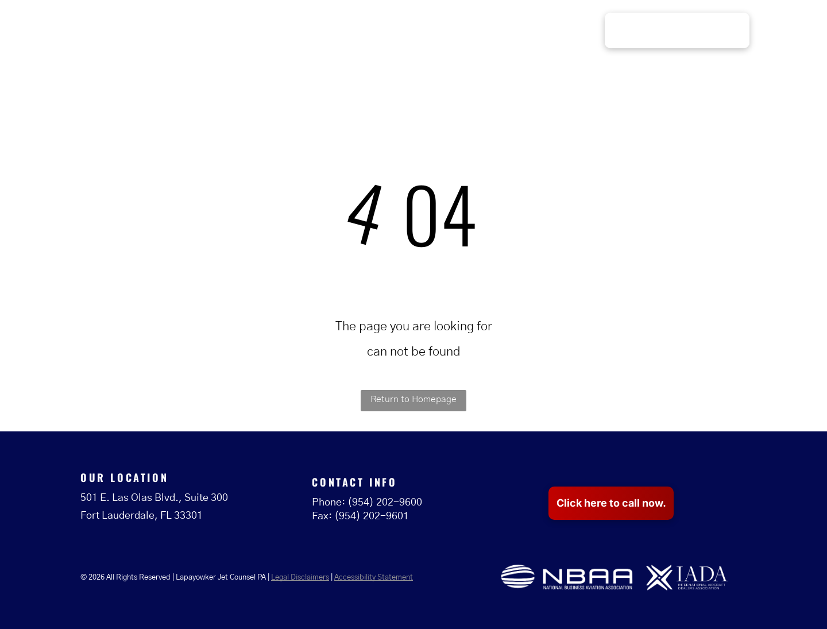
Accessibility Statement (373, 577)
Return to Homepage (413, 399)
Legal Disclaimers (300, 577)
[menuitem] (379, 31)
